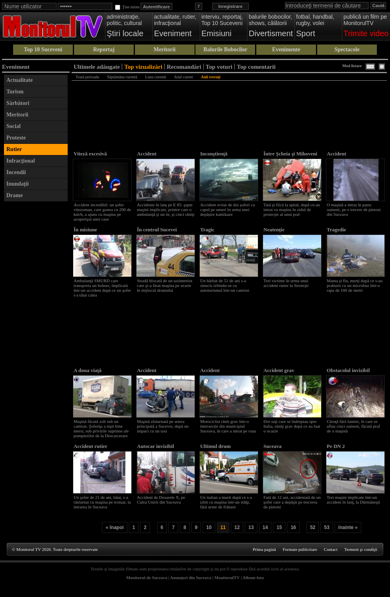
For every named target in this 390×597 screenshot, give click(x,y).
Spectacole (346, 49)
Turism (14, 92)
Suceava (272, 446)
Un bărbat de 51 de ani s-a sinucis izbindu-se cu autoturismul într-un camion (224, 285)
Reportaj (104, 49)
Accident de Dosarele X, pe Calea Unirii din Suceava (161, 499)
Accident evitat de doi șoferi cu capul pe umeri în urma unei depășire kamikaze (227, 209)
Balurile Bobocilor (225, 49)
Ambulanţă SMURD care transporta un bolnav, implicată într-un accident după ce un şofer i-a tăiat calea (102, 287)
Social (13, 126)
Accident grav (278, 370)
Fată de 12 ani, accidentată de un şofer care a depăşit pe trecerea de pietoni (292, 502)
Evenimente (286, 49)
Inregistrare (230, 6)
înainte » (348, 527)
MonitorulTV (227, 577)
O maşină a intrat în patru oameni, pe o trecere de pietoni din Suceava (354, 209)
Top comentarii (256, 67)
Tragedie (336, 230)
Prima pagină (264, 549)
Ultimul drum (215, 446)
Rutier (14, 149)
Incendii (16, 172)
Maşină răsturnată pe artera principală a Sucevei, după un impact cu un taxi (163, 426)
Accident (146, 154)
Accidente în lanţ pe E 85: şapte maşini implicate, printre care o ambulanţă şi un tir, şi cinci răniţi (166, 209)
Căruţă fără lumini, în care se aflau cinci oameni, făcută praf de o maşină (353, 426)
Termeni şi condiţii (360, 549)
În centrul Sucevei (157, 230)
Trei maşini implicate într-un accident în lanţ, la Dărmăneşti (353, 499)
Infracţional (20, 161)
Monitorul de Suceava (146, 577)
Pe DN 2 (336, 446)
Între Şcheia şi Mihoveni (290, 154)
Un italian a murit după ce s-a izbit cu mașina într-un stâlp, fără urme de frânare (226, 502)
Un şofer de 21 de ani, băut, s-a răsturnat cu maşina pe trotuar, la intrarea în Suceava (102, 502)
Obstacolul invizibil (348, 370)
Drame (14, 195)
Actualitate (19, 80)
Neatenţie (274, 230)
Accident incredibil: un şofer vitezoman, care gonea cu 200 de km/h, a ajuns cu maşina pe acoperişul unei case (102, 211)
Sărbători (17, 103)
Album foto (253, 577)
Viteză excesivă (90, 154)
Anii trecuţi (210, 77)
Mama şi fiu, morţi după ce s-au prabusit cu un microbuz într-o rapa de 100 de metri (354, 285)
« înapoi (114, 527)
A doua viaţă (87, 370)
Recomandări (184, 67)
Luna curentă (155, 77)
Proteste (16, 138)
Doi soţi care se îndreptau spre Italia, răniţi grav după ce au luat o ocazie (291, 426)
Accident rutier (90, 446)
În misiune (85, 230)
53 (326, 527)
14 (265, 527)
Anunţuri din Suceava (190, 577)
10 (208, 527)
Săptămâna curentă (122, 77)
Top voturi (219, 67)
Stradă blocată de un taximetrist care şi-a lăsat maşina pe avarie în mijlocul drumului (164, 285)
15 (279, 527)
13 (251, 527)
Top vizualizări (143, 67)
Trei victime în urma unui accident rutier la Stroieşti (285, 283)
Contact (330, 549)
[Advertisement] (36, 324)
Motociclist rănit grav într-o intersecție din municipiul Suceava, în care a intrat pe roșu (228, 426)
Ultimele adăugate (97, 67)
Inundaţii (17, 184)
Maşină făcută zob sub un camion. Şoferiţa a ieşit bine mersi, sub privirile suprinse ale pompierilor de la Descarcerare (101, 428)
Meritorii (165, 49)
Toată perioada (87, 77)
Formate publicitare (300, 549)
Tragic (207, 230)
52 (312, 527)
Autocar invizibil (155, 446)
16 (293, 527)
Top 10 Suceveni (43, 49)
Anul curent (183, 77)
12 (237, 527)
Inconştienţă (214, 154)
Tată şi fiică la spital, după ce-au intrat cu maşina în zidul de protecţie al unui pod (291, 209)
